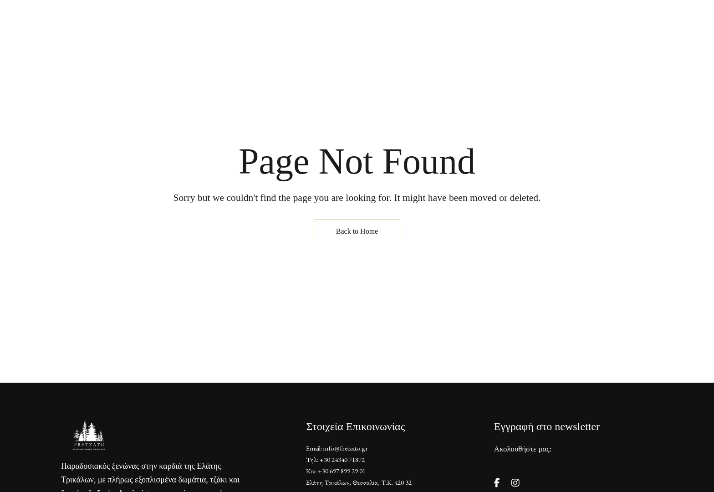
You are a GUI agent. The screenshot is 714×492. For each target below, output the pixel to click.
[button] (579, 42)
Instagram (515, 482)
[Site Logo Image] (357, 42)
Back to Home (357, 231)
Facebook (497, 482)
